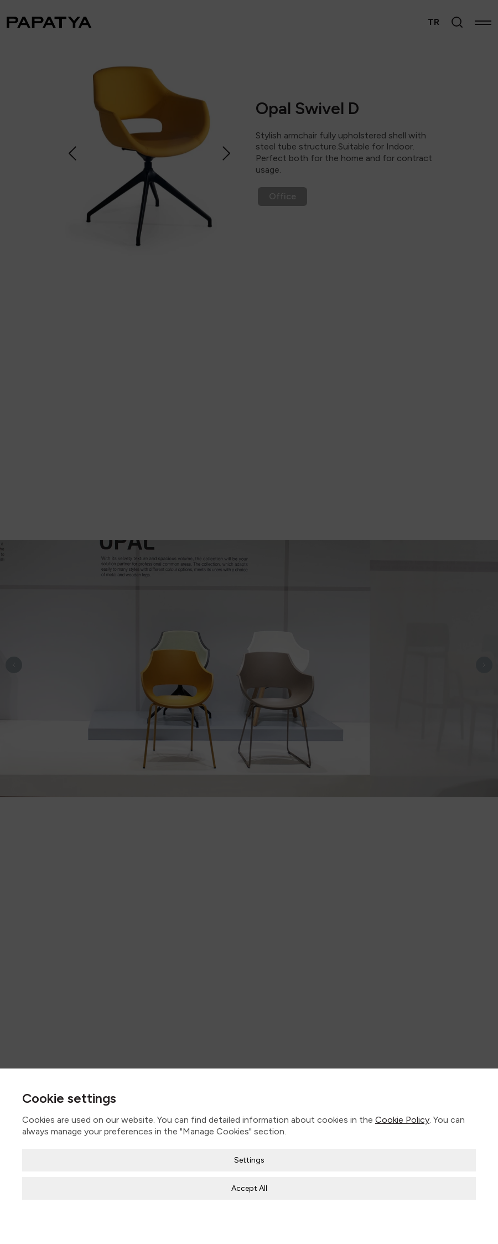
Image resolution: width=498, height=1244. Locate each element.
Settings (249, 1152)
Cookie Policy (402, 1112)
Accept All (249, 1180)
